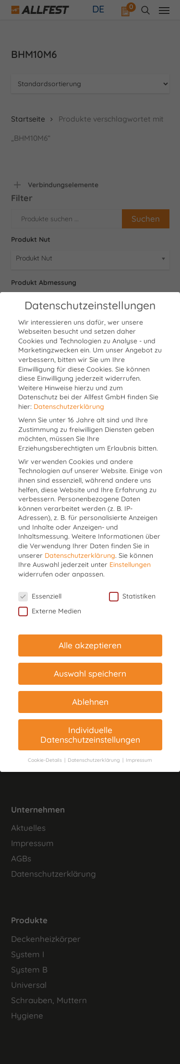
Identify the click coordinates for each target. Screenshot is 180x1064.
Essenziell (39, 596)
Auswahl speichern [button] (90, 673)
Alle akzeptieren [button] (90, 645)
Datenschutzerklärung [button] (94, 760)
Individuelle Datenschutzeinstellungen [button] (90, 734)
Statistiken (132, 596)
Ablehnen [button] (90, 701)
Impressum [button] (139, 760)
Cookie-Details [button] (45, 760)
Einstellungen (130, 564)
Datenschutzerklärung (69, 406)
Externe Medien (49, 611)
